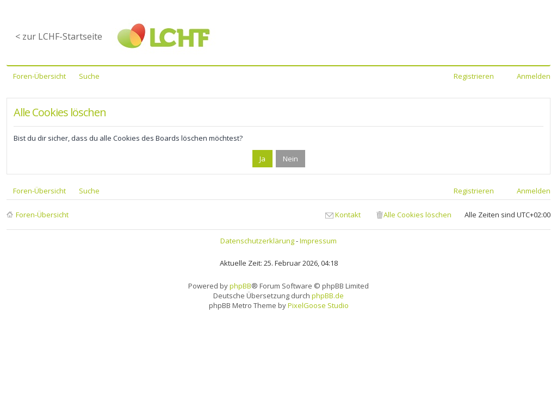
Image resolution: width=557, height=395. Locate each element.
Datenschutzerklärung (257, 241)
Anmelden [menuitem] (533, 76)
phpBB (240, 286)
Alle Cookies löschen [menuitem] (417, 215)
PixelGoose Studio (318, 305)
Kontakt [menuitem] (348, 215)
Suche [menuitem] (89, 76)
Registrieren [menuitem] (474, 76)
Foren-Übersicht (42, 215)
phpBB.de (328, 295)
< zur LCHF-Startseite (58, 36)
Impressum (318, 241)
